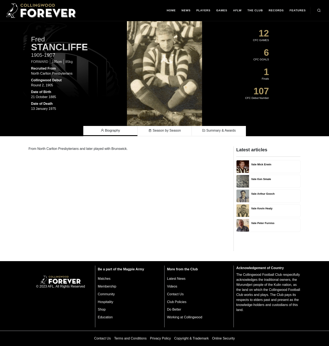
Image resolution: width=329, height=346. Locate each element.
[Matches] (222, 10)
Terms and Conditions (130, 338)
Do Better (174, 309)
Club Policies (176, 302)
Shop (102, 309)
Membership (107, 286)
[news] (186, 10)
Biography (110, 130)
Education (105, 317)
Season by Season (164, 130)
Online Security (223, 338)
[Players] (203, 10)
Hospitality (105, 302)
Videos (172, 286)
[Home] (171, 10)
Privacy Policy (160, 338)
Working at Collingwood (184, 317)
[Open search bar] (319, 10)
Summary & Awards (219, 130)
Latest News (176, 278)
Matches (104, 278)
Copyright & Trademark (191, 338)
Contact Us (175, 294)
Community (106, 294)
